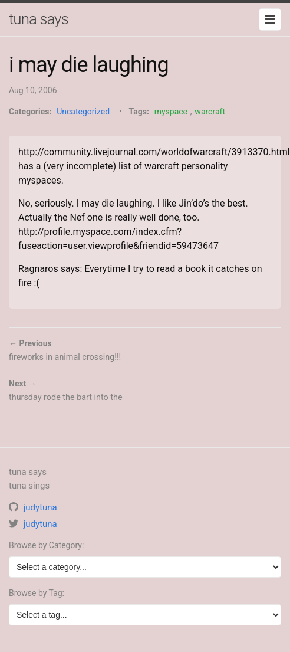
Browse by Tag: (36, 593)
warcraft (210, 111)
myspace (170, 111)
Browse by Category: (46, 545)
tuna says (38, 19)
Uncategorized (83, 111)
